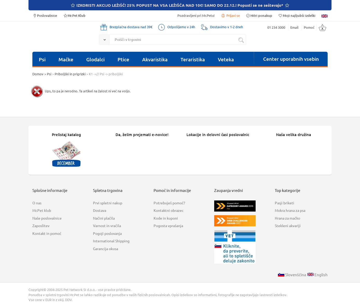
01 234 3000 (276, 27)
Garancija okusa (105, 248)
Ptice (123, 59)
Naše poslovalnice (47, 218)
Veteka (226, 59)
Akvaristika (155, 59)
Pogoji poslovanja (107, 233)
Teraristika (193, 59)
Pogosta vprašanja (168, 225)
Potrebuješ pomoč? (169, 202)
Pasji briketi (284, 202)
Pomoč (309, 27)
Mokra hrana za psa (290, 210)
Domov (38, 74)
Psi (42, 59)
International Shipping (111, 240)
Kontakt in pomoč (46, 233)
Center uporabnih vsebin (291, 59)
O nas (36, 202)
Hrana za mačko (287, 218)
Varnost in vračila (107, 225)
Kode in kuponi (166, 218)
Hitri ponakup (259, 15)
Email (294, 27)
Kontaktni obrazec (169, 210)
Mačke (66, 59)
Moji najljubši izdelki (296, 15)
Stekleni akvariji (288, 225)
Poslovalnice (44, 15)
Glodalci (95, 59)
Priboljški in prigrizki (70, 74)
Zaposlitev (40, 225)
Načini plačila (104, 218)
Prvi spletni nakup (107, 202)
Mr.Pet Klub (74, 15)
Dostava (99, 210)
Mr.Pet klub (41, 210)
